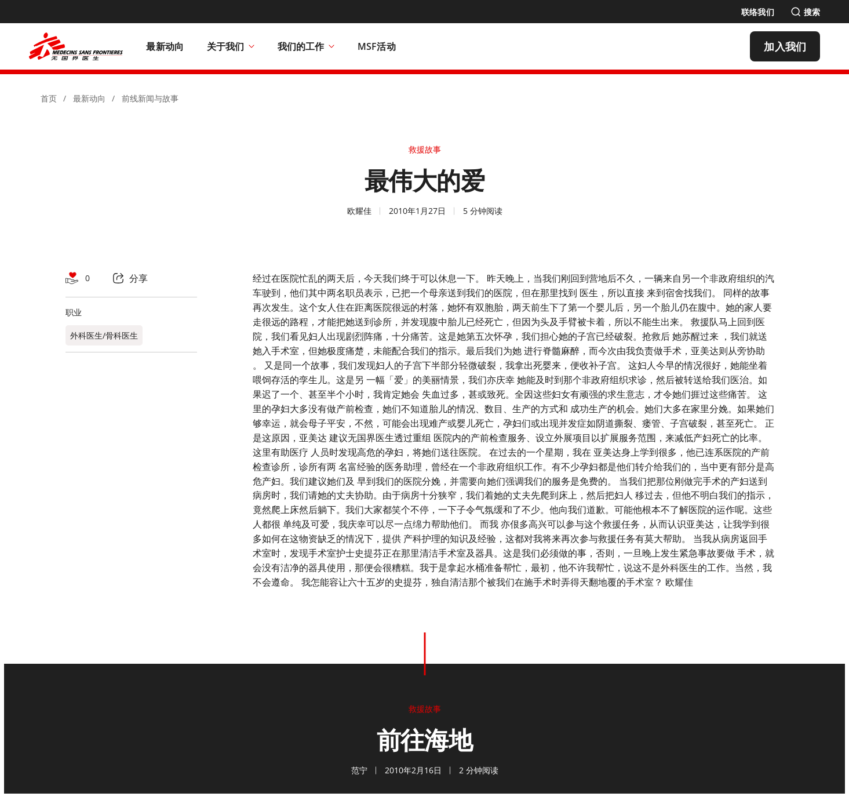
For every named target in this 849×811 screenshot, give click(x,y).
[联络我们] (757, 12)
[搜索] (805, 12)
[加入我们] (785, 46)
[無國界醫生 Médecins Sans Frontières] (76, 46)
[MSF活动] (377, 46)
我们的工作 (306, 46)
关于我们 (230, 46)
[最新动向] (165, 46)
